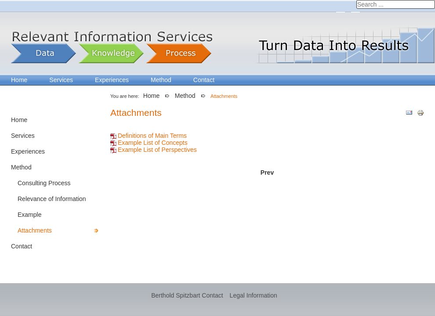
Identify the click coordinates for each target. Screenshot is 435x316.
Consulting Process (44, 183)
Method (161, 79)
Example (29, 214)
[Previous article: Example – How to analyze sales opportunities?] (267, 172)
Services (61, 79)
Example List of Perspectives (157, 149)
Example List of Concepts (153, 142)
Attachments (35, 230)
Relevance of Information (52, 198)
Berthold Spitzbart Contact (187, 295)
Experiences (112, 79)
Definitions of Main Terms (152, 135)
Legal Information (253, 295)
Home (19, 79)
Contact (203, 79)
